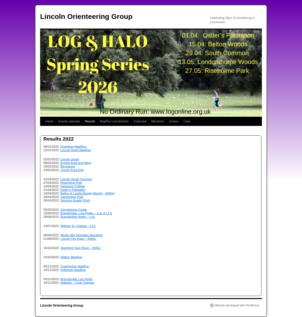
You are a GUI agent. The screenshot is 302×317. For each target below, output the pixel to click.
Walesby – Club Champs (77, 282)
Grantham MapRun (73, 146)
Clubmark (140, 121)
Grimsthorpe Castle (73, 209)
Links (186, 121)
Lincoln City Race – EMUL (78, 238)
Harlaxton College (72, 186)
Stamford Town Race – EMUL (80, 248)
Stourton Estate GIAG (75, 200)
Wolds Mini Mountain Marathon (81, 235)
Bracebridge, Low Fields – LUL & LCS (86, 213)
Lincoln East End (72, 170)
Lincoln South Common (76, 179)
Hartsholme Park (71, 197)
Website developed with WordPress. (237, 305)
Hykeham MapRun (73, 270)
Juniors (174, 121)
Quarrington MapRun (74, 266)
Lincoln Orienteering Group (86, 16)
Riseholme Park (71, 182)
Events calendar (69, 121)
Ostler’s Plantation (72, 190)
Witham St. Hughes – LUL (78, 226)
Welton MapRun (71, 257)
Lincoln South (69, 159)
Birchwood (67, 166)
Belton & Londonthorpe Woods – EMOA (87, 193)
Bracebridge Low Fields (76, 279)
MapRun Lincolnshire (114, 121)
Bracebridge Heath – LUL (77, 216)
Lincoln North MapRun (75, 150)
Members (157, 121)
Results (90, 121)
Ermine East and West (75, 163)
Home (49, 121)
